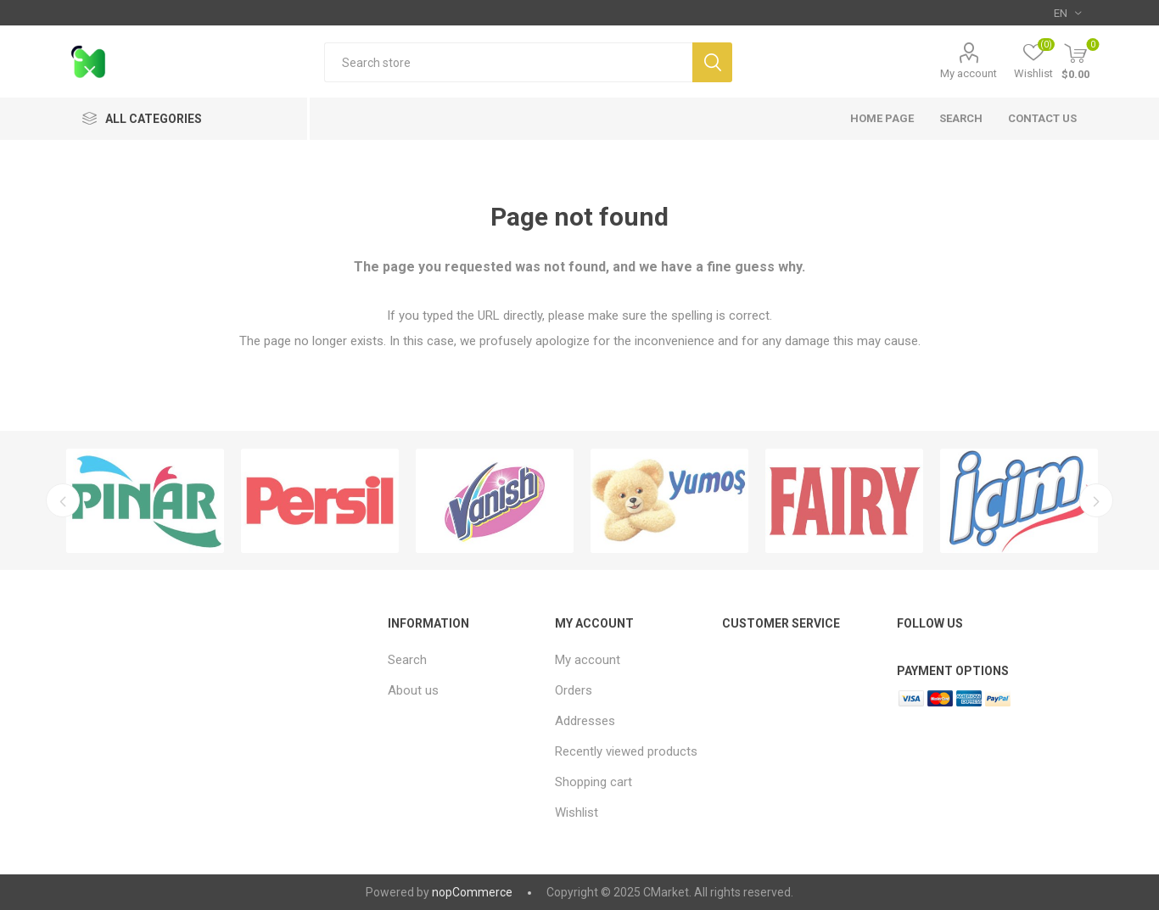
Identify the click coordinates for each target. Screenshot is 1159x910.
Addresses (585, 721)
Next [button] (1098, 500)
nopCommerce (472, 892)
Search (712, 62)
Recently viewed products (626, 751)
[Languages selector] (1067, 12)
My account (968, 73)
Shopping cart (593, 782)
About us (413, 690)
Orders (573, 690)
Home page (882, 118)
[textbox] (508, 62)
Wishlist (576, 812)
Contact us (1042, 118)
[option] (145, 501)
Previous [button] (61, 500)
